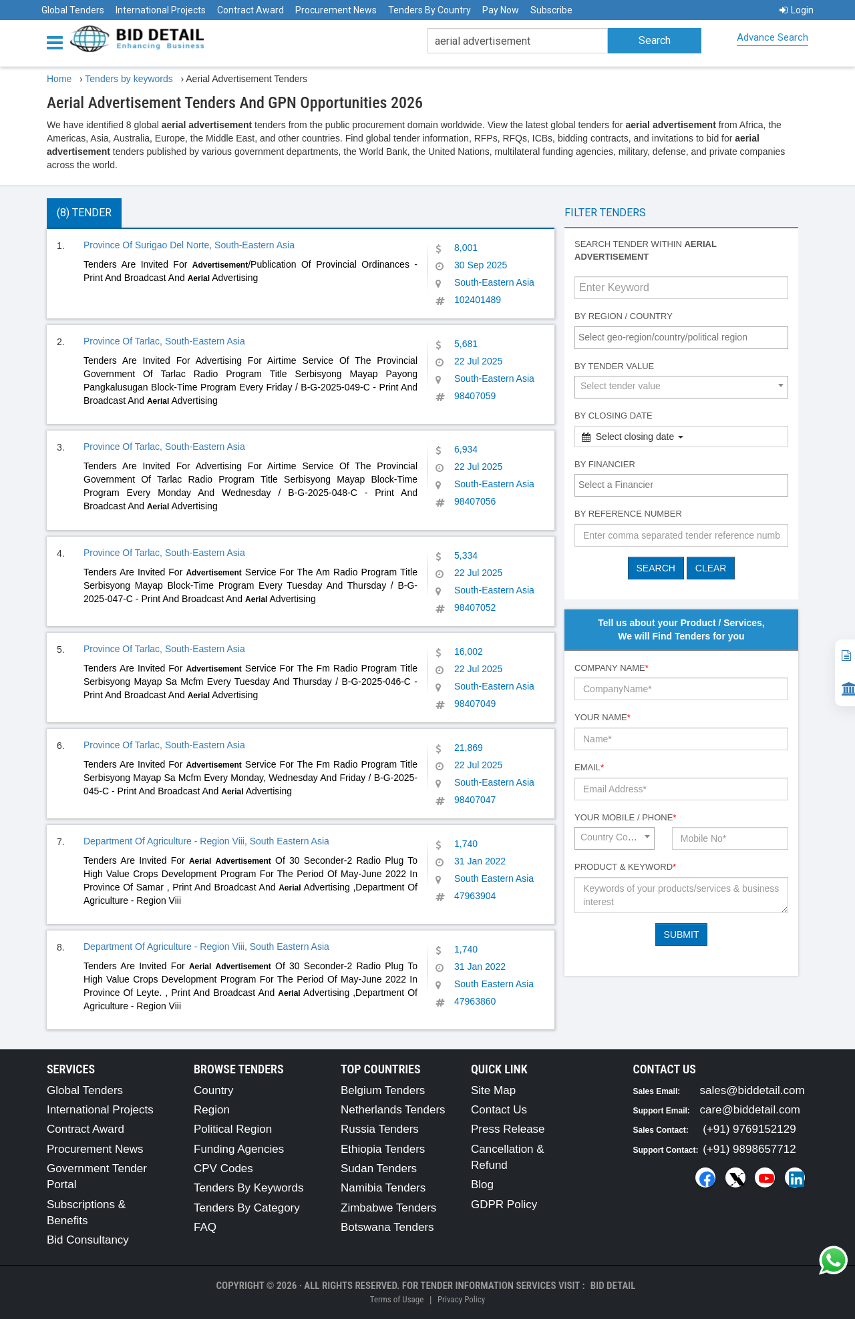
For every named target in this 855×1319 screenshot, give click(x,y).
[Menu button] (58, 42)
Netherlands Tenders (393, 1109)
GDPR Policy (504, 1204)
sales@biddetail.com (752, 1090)
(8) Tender (84, 212)
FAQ (205, 1227)
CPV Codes (223, 1168)
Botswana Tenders (387, 1227)
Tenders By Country (429, 10)
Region (212, 1109)
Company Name (611, 668)
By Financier (604, 464)
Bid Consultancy (88, 1240)
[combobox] (681, 337)
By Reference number (628, 514)
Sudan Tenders (379, 1168)
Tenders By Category (247, 1208)
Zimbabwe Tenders (388, 1208)
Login (797, 10)
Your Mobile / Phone (625, 817)
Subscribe (551, 10)
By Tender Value (614, 366)
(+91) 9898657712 (749, 1149)
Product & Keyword (625, 867)
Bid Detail (613, 1286)
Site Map (493, 1090)
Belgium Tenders (383, 1090)
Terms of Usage (396, 1299)
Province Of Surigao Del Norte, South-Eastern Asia (189, 245)
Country (214, 1090)
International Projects (161, 10)
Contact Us (499, 1109)
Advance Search (772, 37)
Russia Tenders (380, 1129)
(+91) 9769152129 (749, 1129)
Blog (482, 1184)
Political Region (233, 1129)
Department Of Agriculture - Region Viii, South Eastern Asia (206, 841)
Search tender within (645, 250)
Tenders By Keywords (248, 1187)
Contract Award (250, 10)
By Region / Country (623, 316)
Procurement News (336, 10)
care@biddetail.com (750, 1109)
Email (589, 767)
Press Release (508, 1129)
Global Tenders (72, 10)
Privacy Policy (461, 1299)
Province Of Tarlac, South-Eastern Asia (164, 341)
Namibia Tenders (383, 1187)
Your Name (602, 717)
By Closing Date (613, 416)
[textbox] (684, 337)
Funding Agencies (239, 1149)
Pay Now (500, 10)
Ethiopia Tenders (383, 1149)
